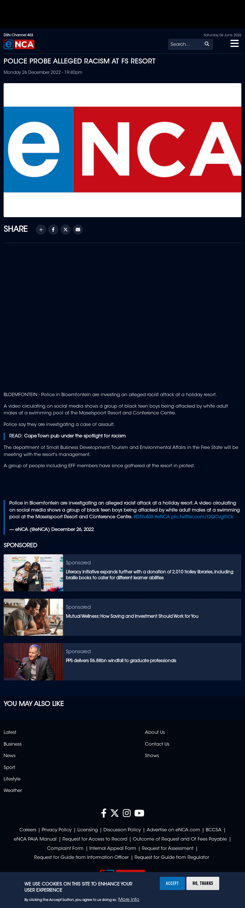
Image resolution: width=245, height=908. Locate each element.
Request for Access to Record (95, 839)
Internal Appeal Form (112, 848)
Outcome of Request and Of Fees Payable (180, 839)
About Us (155, 732)
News (9, 756)
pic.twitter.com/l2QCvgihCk (202, 517)
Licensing (87, 830)
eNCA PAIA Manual (35, 839)
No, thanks (203, 883)
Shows (152, 756)
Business (13, 744)
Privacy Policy (56, 830)
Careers (27, 830)
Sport (9, 768)
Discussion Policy (122, 830)
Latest (10, 732)
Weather (13, 791)
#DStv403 (143, 517)
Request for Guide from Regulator (172, 857)
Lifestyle (12, 779)
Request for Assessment (167, 848)
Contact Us (157, 744)
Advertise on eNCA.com (173, 830)
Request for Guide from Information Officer (81, 857)
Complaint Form (65, 848)
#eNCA (162, 517)
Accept (172, 883)
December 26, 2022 (72, 530)
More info (128, 900)
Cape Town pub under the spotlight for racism (75, 436)
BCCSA (213, 830)
